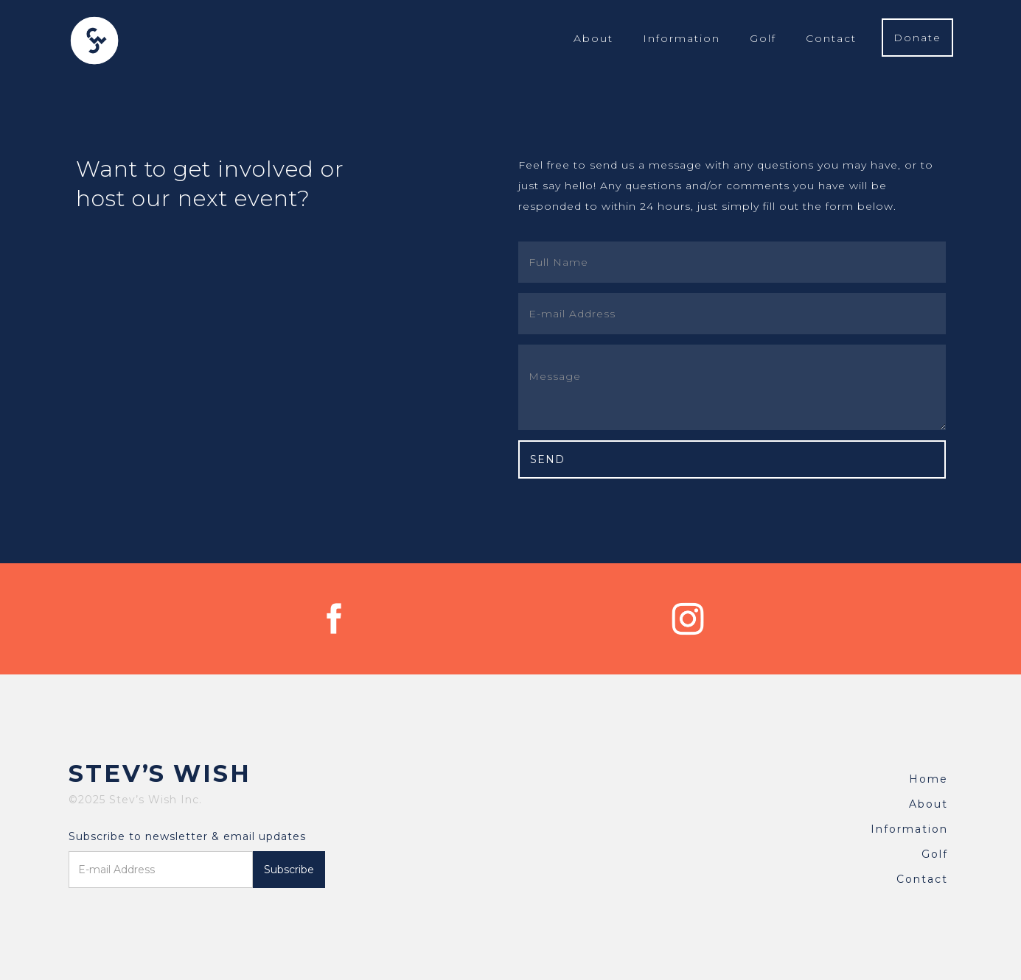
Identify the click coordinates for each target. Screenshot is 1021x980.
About (593, 38)
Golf (763, 38)
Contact (831, 38)
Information (681, 38)
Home (928, 779)
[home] (94, 40)
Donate (917, 37)
